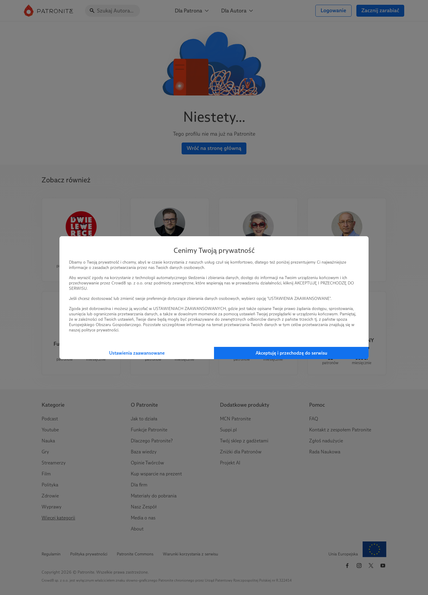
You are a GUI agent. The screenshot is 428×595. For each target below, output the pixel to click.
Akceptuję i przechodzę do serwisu (291, 353)
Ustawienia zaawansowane (137, 353)
